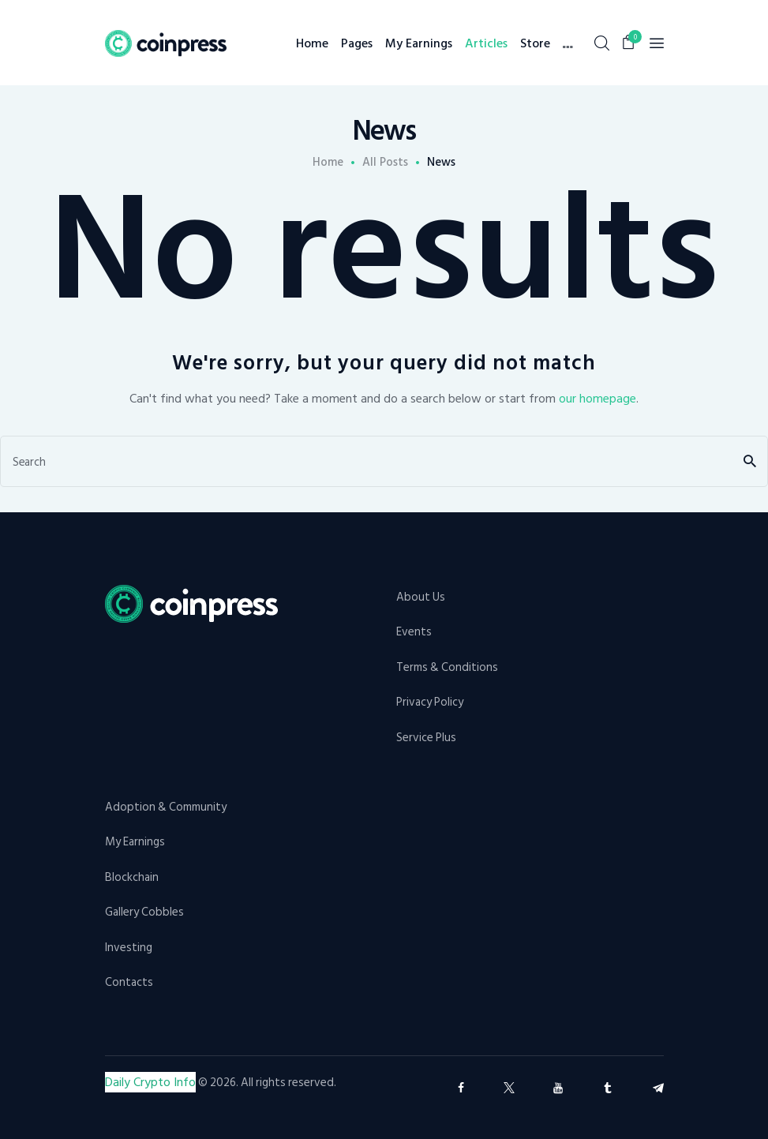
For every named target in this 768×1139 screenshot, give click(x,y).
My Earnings (135, 842)
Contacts (129, 982)
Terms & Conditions (447, 667)
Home (328, 162)
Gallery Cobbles (144, 912)
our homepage (597, 398)
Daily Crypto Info (150, 1082)
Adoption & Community (166, 807)
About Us (420, 597)
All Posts (385, 162)
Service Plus (426, 737)
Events (414, 632)
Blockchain (132, 877)
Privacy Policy (429, 702)
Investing (128, 947)
